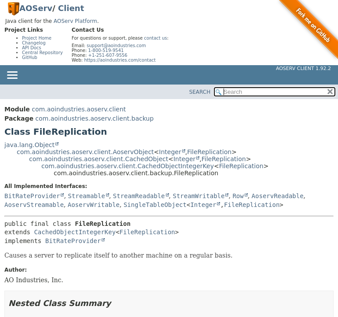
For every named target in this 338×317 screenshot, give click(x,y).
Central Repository (42, 52)
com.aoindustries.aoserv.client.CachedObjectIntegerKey (127, 166)
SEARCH (200, 92)
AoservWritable (94, 204)
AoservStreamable (34, 204)
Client (71, 8)
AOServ (35, 8)
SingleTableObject (155, 204)
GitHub (29, 57)
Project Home (36, 38)
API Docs (31, 47)
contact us (155, 38)
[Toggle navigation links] (11, 76)
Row (237, 195)
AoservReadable (278, 195)
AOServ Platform (75, 21)
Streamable (86, 195)
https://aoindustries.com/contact (120, 60)
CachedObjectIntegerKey (74, 232)
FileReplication (209, 151)
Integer (170, 151)
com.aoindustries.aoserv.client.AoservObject (85, 151)
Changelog (34, 43)
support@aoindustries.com (116, 45)
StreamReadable (139, 195)
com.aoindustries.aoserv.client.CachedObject (98, 158)
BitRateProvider (32, 195)
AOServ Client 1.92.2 (303, 68)
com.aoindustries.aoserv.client (79, 109)
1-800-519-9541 (106, 50)
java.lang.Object (29, 144)
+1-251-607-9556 (107, 55)
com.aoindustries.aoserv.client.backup (94, 118)
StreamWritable (198, 195)
